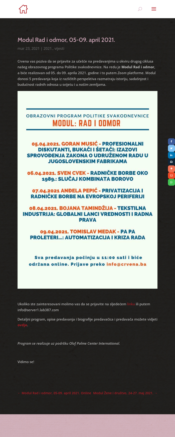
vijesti (59, 48)
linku (131, 304)
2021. (48, 48)
